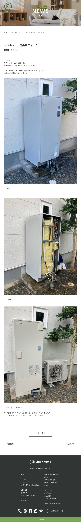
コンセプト (26, 482)
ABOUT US (47, 490)
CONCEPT (24, 479)
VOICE (23, 500)
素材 (46, 485)
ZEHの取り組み (50, 480)
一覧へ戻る (40, 433)
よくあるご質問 (50, 499)
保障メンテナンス (51, 482)
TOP (5, 32)
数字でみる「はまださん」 (31, 485)
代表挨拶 (48, 493)
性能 (46, 477)
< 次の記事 (9, 444)
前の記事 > (71, 444)
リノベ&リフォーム (29, 495)
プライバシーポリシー (51, 504)
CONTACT (55, 511)
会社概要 (48, 496)
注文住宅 (25, 493)
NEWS (14, 32)
